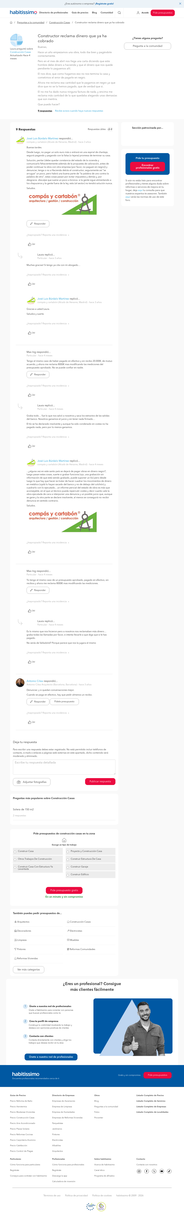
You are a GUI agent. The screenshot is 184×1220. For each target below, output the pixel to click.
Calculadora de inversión (63, 1182)
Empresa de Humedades (63, 1112)
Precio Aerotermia (18, 1107)
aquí (140, 190)
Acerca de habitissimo (104, 1165)
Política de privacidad (76, 1196)
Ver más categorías (28, 969)
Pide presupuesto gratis (64, 890)
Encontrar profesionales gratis (147, 166)
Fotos (96, 1112)
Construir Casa (26, 851)
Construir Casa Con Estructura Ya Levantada (35, 868)
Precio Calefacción (18, 1146)
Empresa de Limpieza (62, 1107)
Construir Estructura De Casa (86, 859)
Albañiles (56, 1146)
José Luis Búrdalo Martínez (42, 138)
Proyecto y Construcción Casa (86, 851)
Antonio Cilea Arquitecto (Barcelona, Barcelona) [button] (52, 685)
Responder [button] (38, 224)
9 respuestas (45, 111)
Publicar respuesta (100, 781)
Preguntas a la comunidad (30, 23)
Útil (31, 244)
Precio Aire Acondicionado (22, 1123)
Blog (96, 1101)
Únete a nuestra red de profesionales (51, 1057)
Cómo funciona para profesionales (68, 1165)
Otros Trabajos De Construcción (35, 859)
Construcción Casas (59, 23)
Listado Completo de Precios (150, 1095)
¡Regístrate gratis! (104, 4)
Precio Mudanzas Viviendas (22, 1112)
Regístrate (14, 1170)
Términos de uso (52, 1196)
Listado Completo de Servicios (150, 1101)
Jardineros (57, 1129)
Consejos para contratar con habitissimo (28, 1176)
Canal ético (99, 1170)
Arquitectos (57, 1151)
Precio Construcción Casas (22, 1118)
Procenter (98, 1118)
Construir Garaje (79, 867)
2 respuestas (19, 816)
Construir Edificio (80, 874)
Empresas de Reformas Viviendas (67, 1118)
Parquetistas (57, 1123)
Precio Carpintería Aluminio (23, 1140)
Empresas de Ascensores (63, 1101)
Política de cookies (102, 1196)
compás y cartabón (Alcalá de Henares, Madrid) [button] (52, 142)
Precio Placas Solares (19, 1129)
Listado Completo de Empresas (151, 1107)
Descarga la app (59, 1176)
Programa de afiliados (104, 1176)
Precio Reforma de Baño (21, 1101)
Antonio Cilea (35, 681)
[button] (16, 40)
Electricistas (57, 1140)
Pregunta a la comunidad (147, 46)
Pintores (56, 1135)
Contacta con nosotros (146, 1165)
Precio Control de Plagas (21, 1151)
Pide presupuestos (162, 13)
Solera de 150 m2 (23, 809)
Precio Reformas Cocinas (21, 1135)
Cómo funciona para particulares (25, 1165)
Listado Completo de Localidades (152, 1112)
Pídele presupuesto (64, 702)
